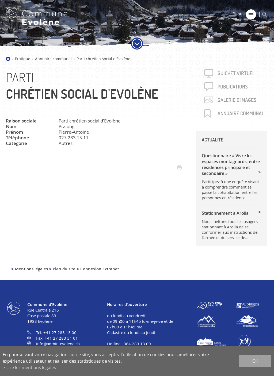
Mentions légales (31, 269)
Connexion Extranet (99, 269)
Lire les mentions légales (31, 367)
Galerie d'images (237, 100)
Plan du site (64, 269)
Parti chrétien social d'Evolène (103, 58)
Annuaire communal (53, 58)
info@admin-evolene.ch (58, 343)
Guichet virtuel (236, 73)
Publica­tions (233, 86)
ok (255, 361)
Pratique (22, 58)
